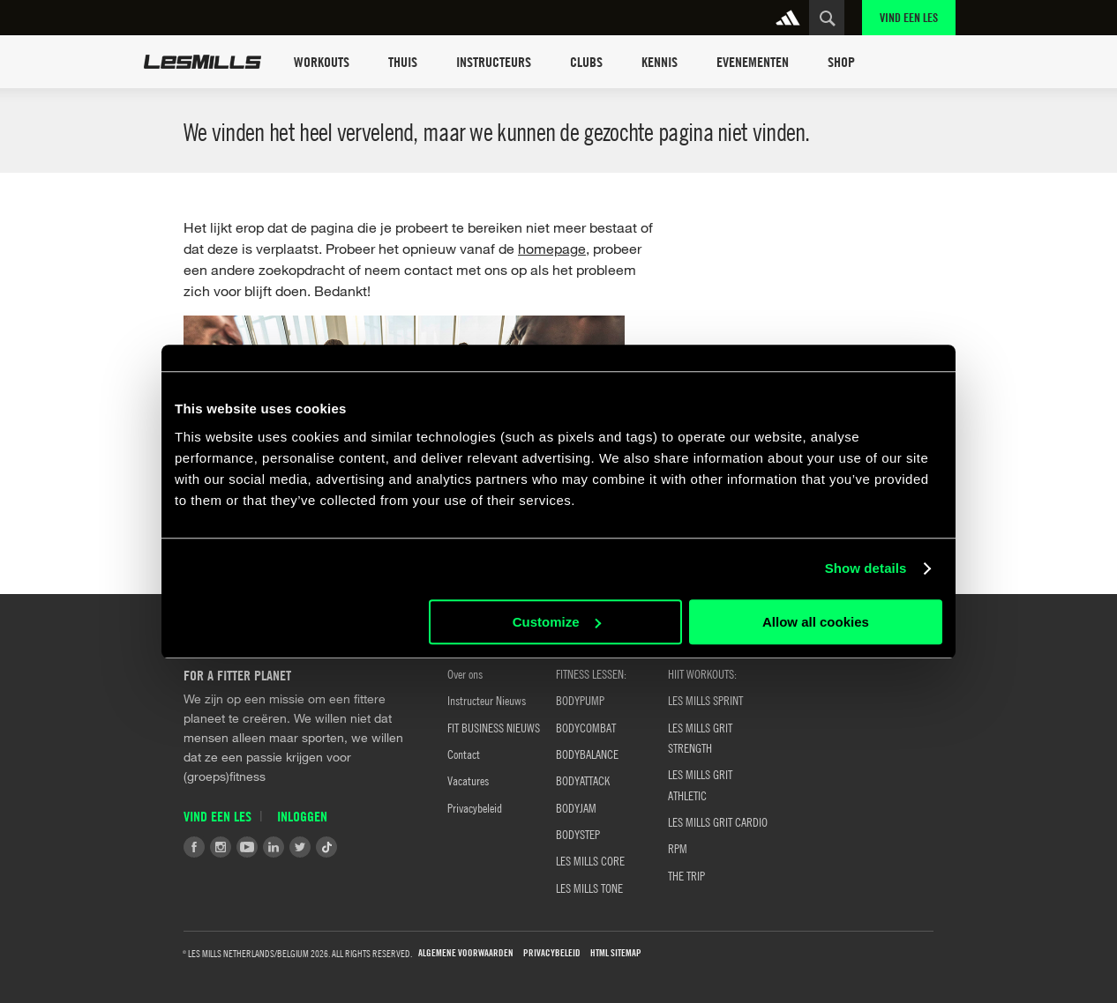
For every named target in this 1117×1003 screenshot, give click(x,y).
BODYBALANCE (587, 754)
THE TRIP (686, 875)
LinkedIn (273, 847)
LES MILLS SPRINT (705, 700)
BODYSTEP (578, 834)
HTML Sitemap (615, 953)
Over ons (465, 673)
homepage (552, 248)
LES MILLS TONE (589, 887)
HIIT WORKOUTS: (702, 673)
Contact (463, 754)
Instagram (220, 847)
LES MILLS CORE (590, 860)
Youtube (247, 847)
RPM (677, 848)
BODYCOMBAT (586, 727)
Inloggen (302, 816)
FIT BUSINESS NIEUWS (493, 727)
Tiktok (326, 847)
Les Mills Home (202, 62)
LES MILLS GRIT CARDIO (718, 821)
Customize (557, 621)
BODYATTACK (583, 780)
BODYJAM (576, 807)
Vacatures (468, 780)
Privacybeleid (474, 807)
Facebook (194, 847)
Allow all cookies (815, 621)
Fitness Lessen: (591, 673)
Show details (866, 568)
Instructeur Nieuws (486, 700)
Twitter (300, 847)
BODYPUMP (580, 700)
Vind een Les (909, 17)
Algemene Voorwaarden (466, 953)
